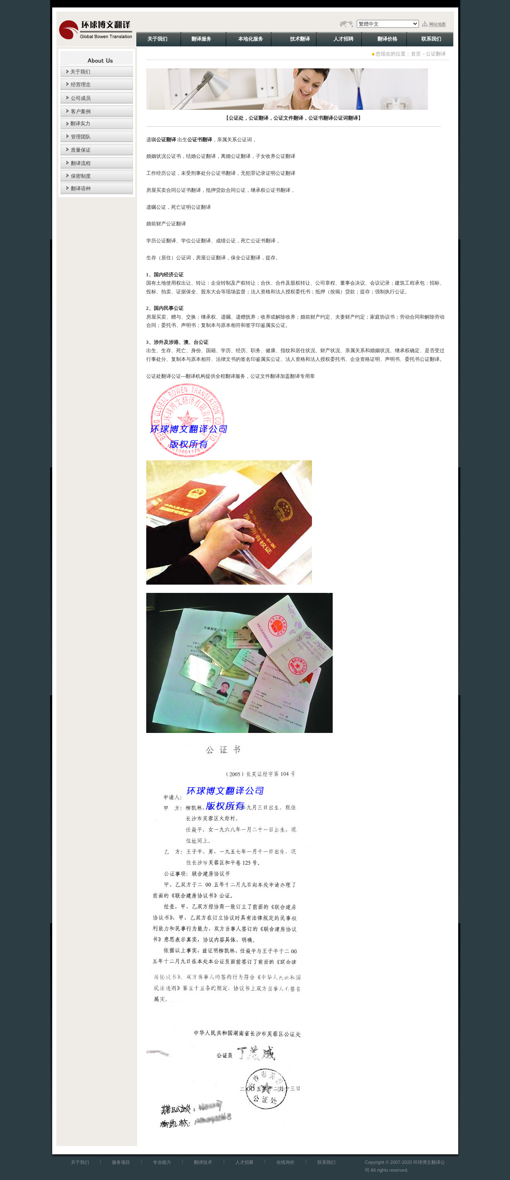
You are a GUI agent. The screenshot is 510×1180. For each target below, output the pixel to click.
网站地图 (437, 24)
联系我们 (326, 1162)
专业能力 (162, 1162)
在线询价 (285, 1162)
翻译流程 (81, 163)
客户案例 (81, 111)
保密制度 (81, 176)
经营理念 (81, 84)
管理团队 (81, 137)
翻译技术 (203, 1162)
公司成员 (81, 98)
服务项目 (121, 1162)
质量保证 (81, 150)
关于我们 (75, 72)
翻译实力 (75, 123)
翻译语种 (81, 188)
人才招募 (244, 1162)
